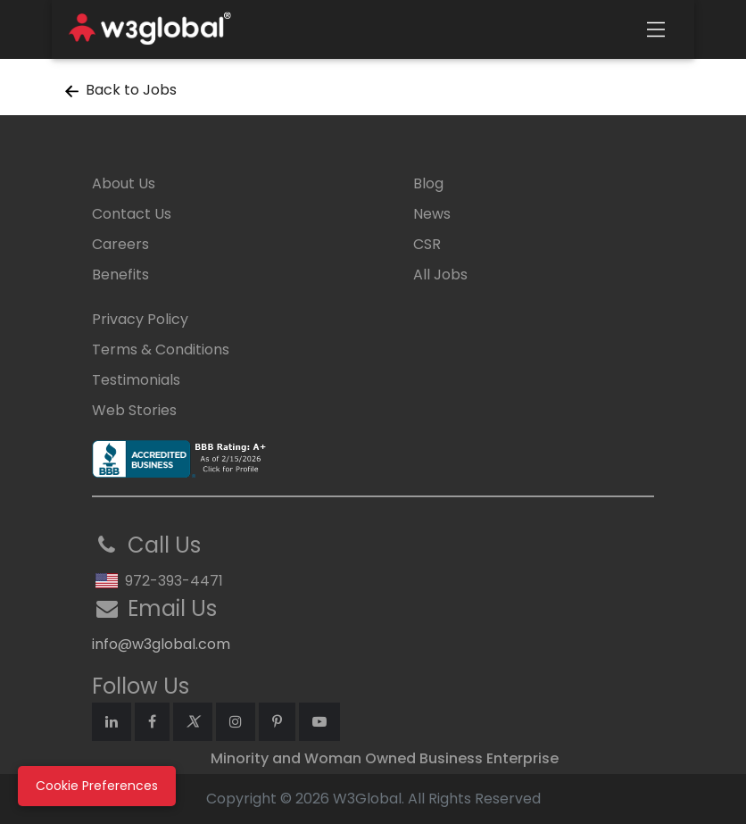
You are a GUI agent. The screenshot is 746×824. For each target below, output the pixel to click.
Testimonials (136, 380)
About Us (123, 183)
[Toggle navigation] (656, 29)
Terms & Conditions (160, 349)
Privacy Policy (140, 319)
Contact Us (131, 214)
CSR (427, 244)
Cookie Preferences (97, 786)
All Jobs (440, 274)
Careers (120, 244)
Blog (428, 183)
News (432, 214)
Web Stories (134, 410)
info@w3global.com (161, 644)
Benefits (120, 274)
